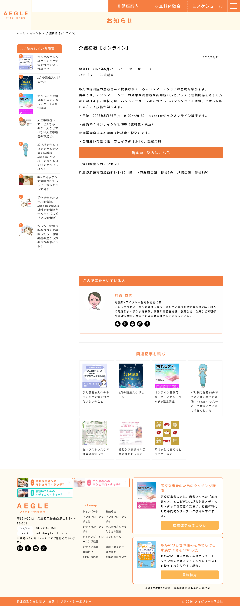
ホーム (21, 33)
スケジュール (208, 6)
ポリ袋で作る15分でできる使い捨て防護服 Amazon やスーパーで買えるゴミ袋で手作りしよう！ (204, 401)
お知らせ (111, 511)
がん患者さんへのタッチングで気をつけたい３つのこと (95, 397)
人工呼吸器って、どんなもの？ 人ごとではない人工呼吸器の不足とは (47, 128)
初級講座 (107, 74)
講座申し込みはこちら (151, 153)
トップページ (90, 511)
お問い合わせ (90, 557)
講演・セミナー (115, 546)
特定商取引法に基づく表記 (36, 601)
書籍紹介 (88, 552)
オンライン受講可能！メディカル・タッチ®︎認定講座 (168, 397)
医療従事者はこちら (191, 525)
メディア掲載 (90, 546)
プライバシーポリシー (76, 601)
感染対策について (116, 557)
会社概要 (111, 552)
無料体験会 (168, 6)
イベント (35, 33)
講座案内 (128, 6)
